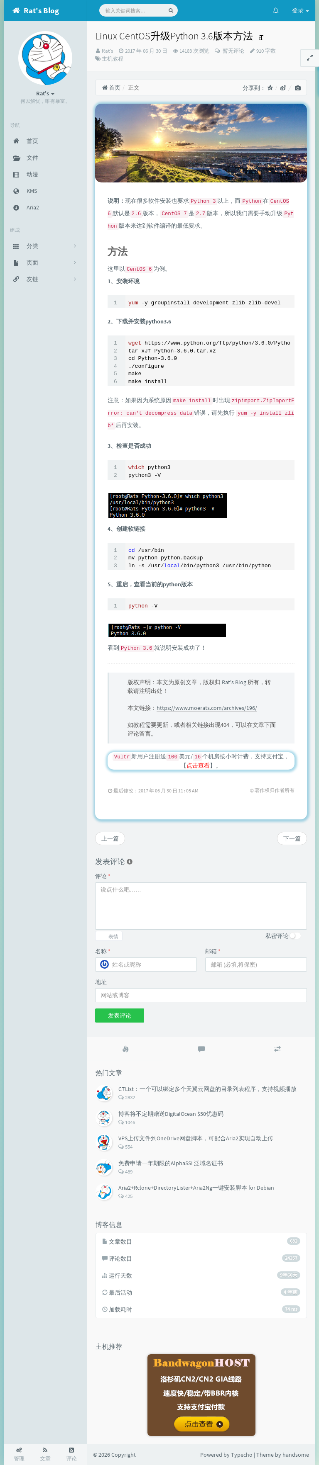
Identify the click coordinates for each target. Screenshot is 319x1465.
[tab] (125, 1049)
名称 (102, 951)
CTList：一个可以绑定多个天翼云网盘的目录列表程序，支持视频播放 (207, 1089)
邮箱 (213, 951)
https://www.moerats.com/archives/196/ (207, 708)
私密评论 (277, 936)
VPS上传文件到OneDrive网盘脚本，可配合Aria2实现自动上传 (195, 1138)
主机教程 (112, 58)
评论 (102, 876)
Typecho (242, 1454)
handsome (295, 1454)
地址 (101, 982)
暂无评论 (232, 50)
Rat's (107, 50)
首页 (111, 87)
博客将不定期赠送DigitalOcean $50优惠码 (170, 1114)
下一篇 (292, 838)
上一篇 (110, 838)
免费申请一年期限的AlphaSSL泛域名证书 (170, 1163)
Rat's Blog (234, 682)
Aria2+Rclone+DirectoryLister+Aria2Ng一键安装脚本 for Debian (196, 1187)
